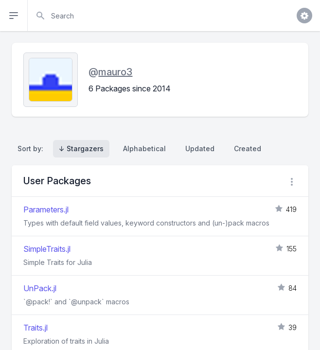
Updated (199, 148)
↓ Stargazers (81, 148)
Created (247, 148)
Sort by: (32, 148)
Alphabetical (144, 148)
